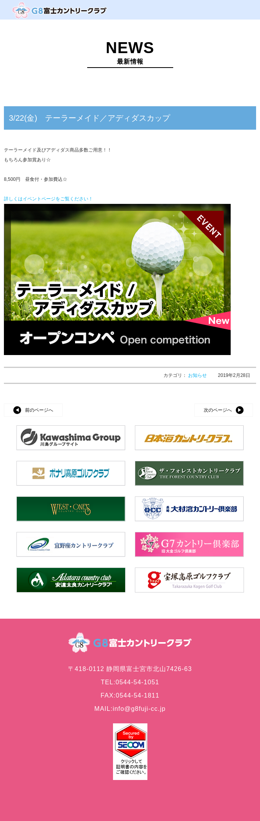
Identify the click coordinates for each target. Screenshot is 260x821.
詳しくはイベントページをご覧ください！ (48, 199)
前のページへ (39, 410)
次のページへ (218, 410)
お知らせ (198, 375)
